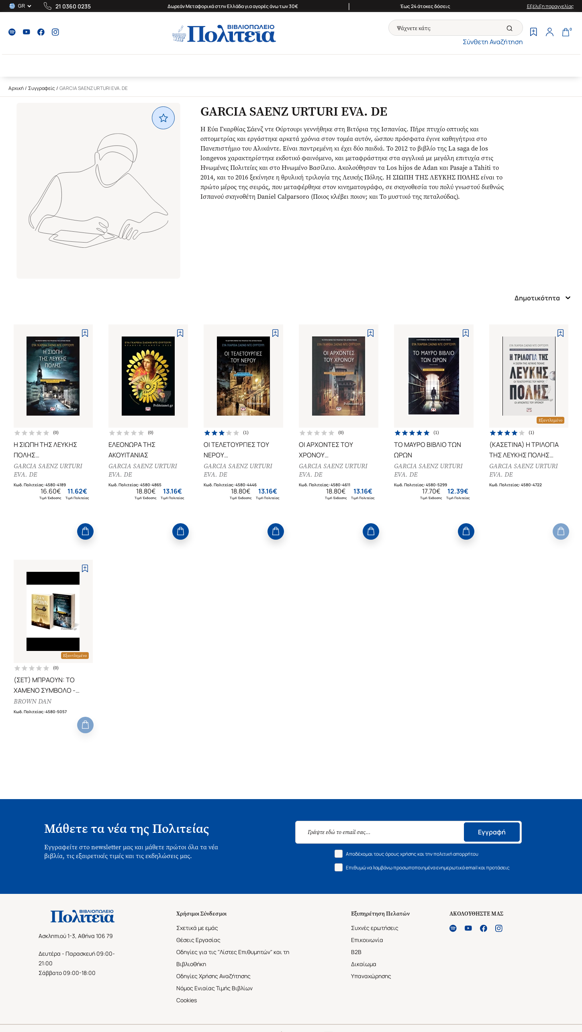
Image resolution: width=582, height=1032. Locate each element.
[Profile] (550, 33)
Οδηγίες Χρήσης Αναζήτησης (213, 976)
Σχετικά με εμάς (197, 928)
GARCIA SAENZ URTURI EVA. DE (48, 470)
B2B (356, 952)
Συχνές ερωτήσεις (374, 928)
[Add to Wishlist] (85, 333)
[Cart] (566, 33)
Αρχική (16, 88)
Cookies (186, 1000)
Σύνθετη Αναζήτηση (493, 41)
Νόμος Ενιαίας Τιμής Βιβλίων (214, 988)
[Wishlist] (534, 33)
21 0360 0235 (73, 6)
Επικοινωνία (367, 940)
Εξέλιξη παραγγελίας (550, 6)
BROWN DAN (32, 701)
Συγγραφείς (41, 88)
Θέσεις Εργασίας (198, 940)
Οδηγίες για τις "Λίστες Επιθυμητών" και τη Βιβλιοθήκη (232, 958)
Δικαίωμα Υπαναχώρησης (371, 970)
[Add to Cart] (85, 531)
